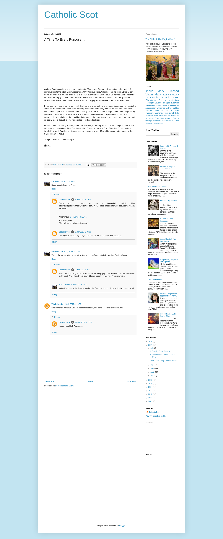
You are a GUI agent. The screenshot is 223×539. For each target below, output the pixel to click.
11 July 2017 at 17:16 (83, 322)
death (156, 116)
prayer (176, 97)
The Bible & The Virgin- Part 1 (160, 39)
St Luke (149, 118)
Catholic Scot (71, 15)
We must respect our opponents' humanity (168, 295)
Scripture (174, 94)
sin (177, 105)
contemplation (152, 97)
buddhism (175, 103)
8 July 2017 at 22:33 (72, 251)
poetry (166, 94)
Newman (159, 110)
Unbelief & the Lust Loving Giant (167, 315)
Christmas (161, 108)
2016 (150, 380)
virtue (162, 118)
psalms (158, 105)
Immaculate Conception (162, 121)
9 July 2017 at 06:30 (83, 232)
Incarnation (163, 115)
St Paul (169, 108)
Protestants (150, 105)
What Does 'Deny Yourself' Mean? (163, 360)
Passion (162, 100)
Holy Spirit (166, 103)
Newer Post (49, 381)
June (152, 365)
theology (149, 121)
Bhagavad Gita (170, 118)
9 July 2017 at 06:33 (83, 270)
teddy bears (159, 123)
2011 (150, 398)
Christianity (151, 100)
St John (158, 103)
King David (169, 113)
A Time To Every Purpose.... (166, 220)
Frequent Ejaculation (168, 201)
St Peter (155, 118)
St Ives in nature (155, 280)
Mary (161, 91)
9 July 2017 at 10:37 (79, 284)
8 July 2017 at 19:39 (83, 200)
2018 (150, 341)
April (152, 372)
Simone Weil (172, 110)
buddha (176, 108)
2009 (150, 401)
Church (165, 97)
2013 (150, 391)
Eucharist (159, 113)
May (152, 368)
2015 (150, 384)
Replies (57, 194)
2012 (150, 394)
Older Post (131, 381)
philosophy (150, 103)
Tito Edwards (57, 304)
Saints (164, 105)
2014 (150, 387)
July (152, 348)
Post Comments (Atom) (64, 386)
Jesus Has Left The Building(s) (168, 240)
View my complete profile (156, 416)
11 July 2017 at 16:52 (72, 304)
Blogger (122, 525)
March (153, 375)
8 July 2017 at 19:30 (72, 181)
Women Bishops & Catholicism (167, 167)
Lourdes (149, 110)
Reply (54, 189)
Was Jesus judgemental (157, 187)
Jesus (149, 91)
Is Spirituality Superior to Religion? (169, 260)
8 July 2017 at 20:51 (78, 217)
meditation (174, 100)
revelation (172, 105)
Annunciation (151, 108)
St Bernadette (173, 115)
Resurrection (150, 123)
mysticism (150, 113)
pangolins (175, 121)
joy (178, 118)
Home (90, 381)
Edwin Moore (57, 181)
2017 (150, 345)
